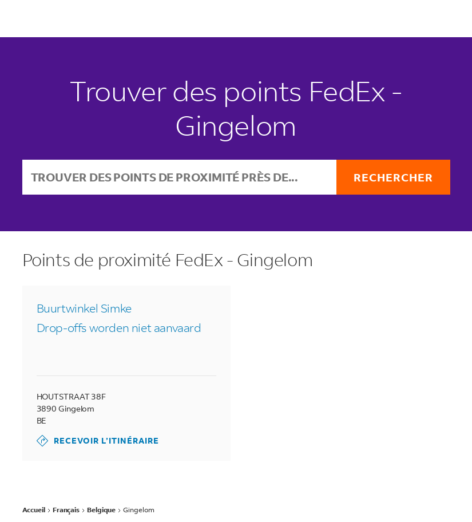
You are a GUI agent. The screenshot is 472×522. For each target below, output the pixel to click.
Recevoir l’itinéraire (98, 440)
